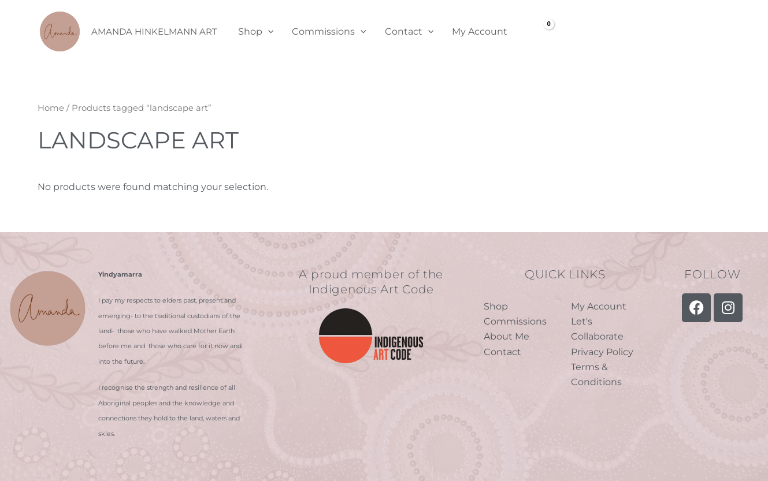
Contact (409, 32)
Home (51, 108)
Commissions (329, 32)
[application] (268, 32)
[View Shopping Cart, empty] (540, 31)
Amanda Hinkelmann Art (154, 31)
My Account (479, 31)
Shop (256, 32)
